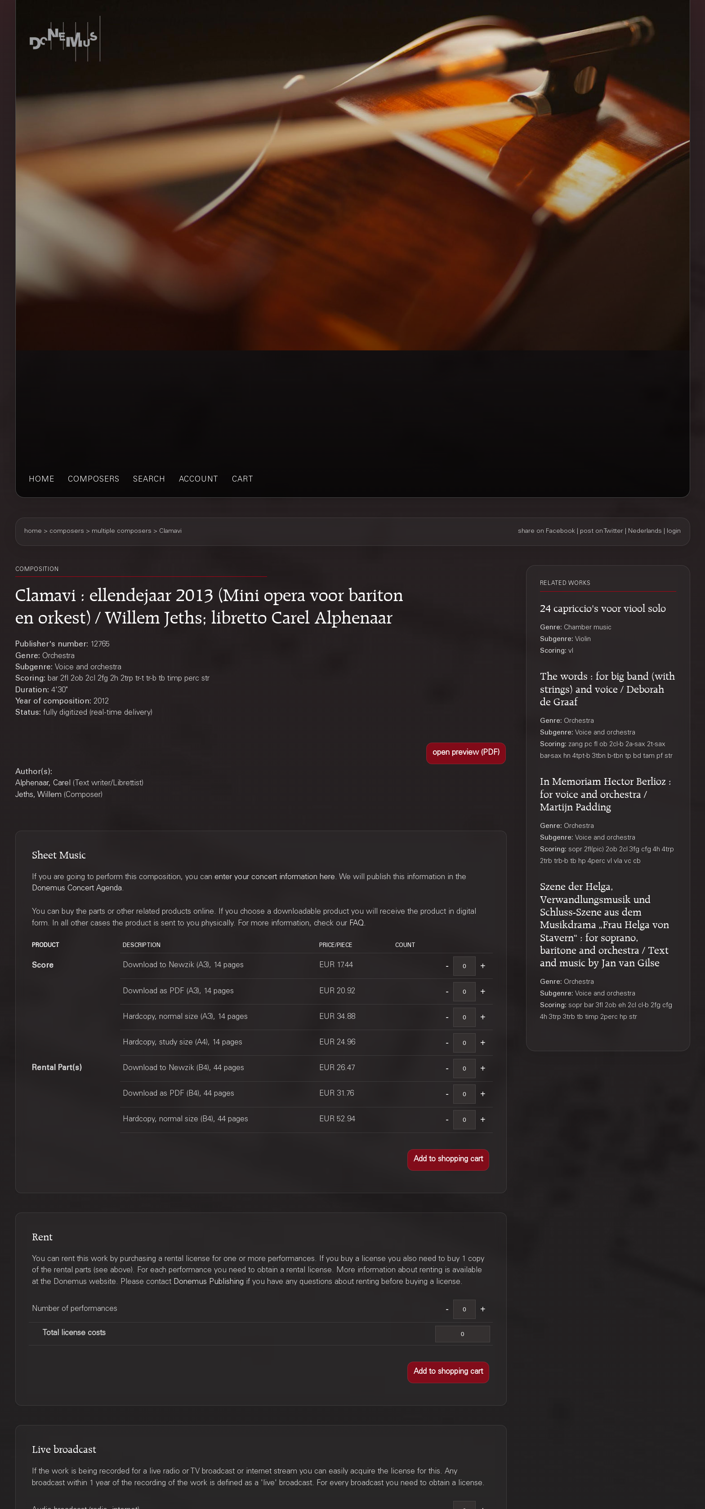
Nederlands (645, 531)
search (149, 480)
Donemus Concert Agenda (77, 889)
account (199, 480)
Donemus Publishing (209, 1282)
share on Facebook (546, 531)
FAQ (356, 924)
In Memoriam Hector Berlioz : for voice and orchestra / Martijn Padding (605, 792)
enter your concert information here (274, 877)
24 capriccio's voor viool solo (603, 607)
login (674, 531)
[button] (466, 753)
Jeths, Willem (38, 795)
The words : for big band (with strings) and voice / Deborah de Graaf (607, 687)
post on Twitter (601, 531)
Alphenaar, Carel (43, 784)
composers (94, 480)
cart (243, 480)
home (41, 480)
